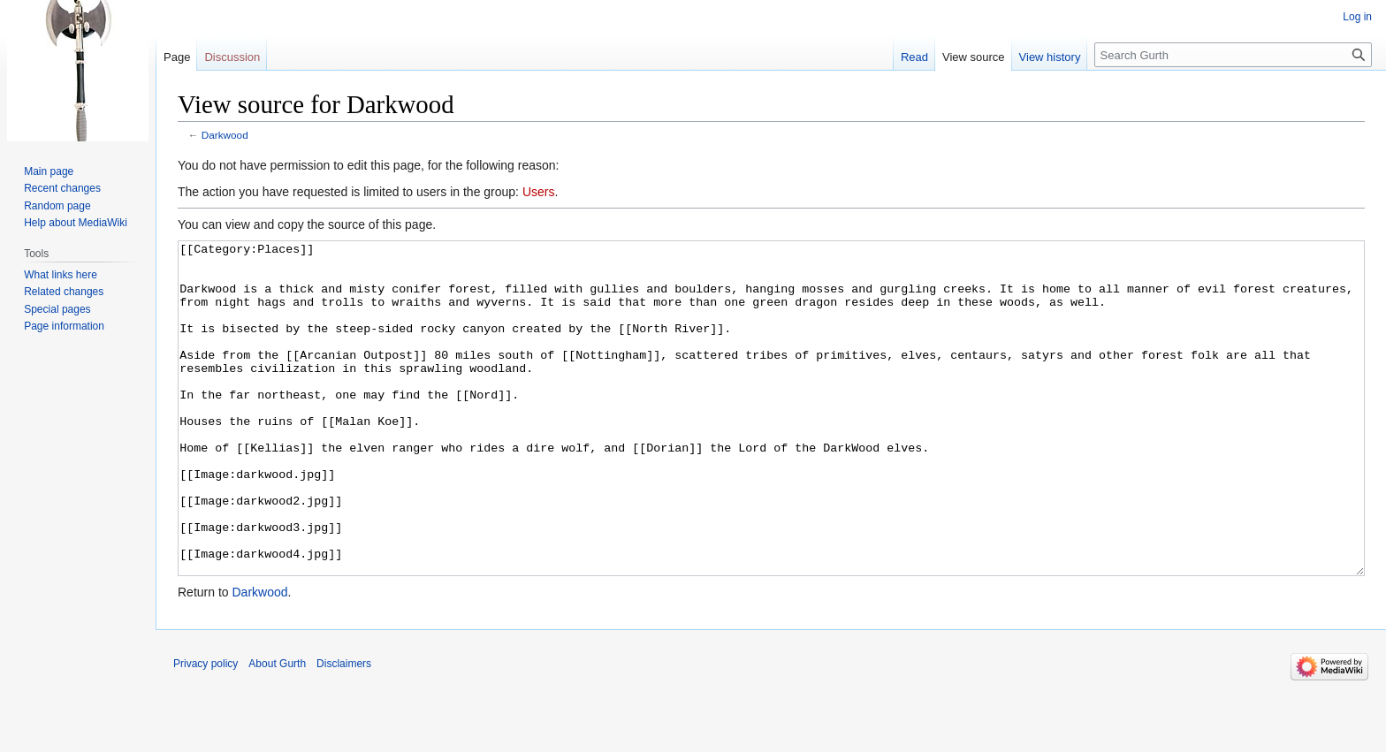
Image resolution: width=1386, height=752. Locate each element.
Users (538, 192)
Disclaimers (343, 730)
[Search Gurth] (1233, 54)
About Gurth (277, 730)
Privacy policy (205, 730)
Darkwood (225, 135)
